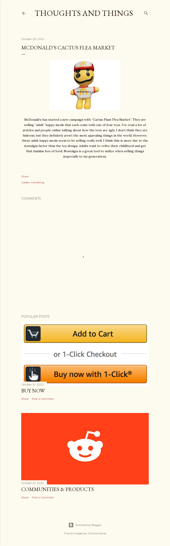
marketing (37, 182)
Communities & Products (57, 489)
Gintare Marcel (96, 533)
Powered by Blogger (85, 525)
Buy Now (33, 390)
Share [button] (25, 176)
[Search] (146, 12)
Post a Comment (43, 398)
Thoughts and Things (84, 13)
